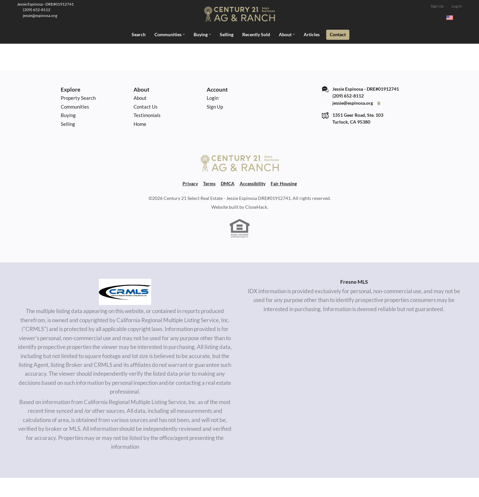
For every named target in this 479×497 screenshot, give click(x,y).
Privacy (190, 202)
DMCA (227, 202)
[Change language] (452, 17)
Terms (209, 202)
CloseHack (256, 226)
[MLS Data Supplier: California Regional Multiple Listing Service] (125, 311)
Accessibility (252, 202)
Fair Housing (284, 202)
